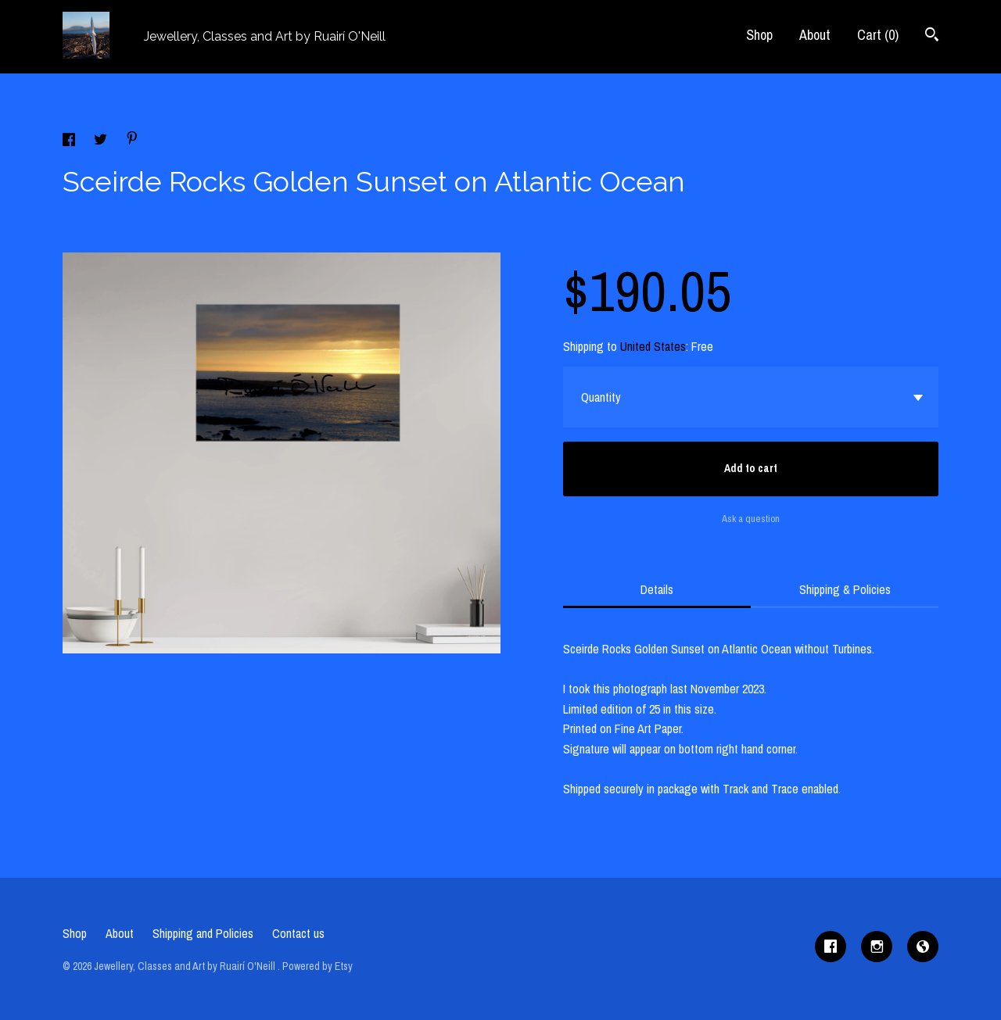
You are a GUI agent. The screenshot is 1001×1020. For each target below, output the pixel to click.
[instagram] (876, 946)
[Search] (931, 36)
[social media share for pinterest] (132, 140)
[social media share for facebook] (70, 141)
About (815, 35)
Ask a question (751, 518)
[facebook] (830, 946)
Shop (759, 35)
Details (656, 589)
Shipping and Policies (202, 933)
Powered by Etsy (317, 966)
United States (653, 346)
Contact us (298, 933)
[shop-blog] (922, 946)
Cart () (878, 35)
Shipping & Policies (845, 589)
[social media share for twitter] (102, 141)
